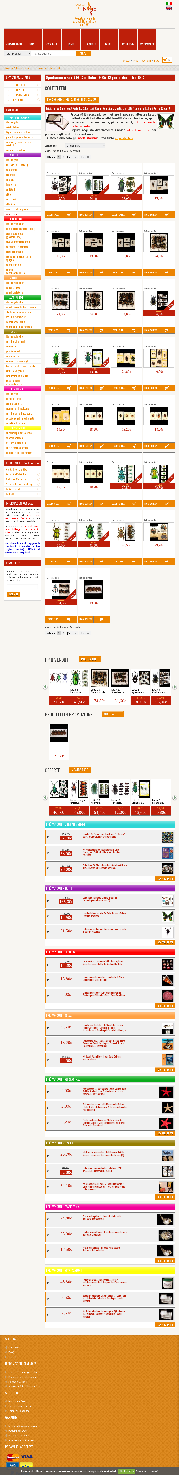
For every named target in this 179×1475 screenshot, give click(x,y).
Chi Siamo (13, 1347)
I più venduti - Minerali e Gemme (65, 824)
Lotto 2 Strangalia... (158, 801)
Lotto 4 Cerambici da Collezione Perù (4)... (123, 225)
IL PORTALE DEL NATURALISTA (22, 463)
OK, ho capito (127, 1471)
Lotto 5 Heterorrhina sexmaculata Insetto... (156, 456)
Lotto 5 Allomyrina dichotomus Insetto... (57, 167)
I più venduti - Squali (59, 1015)
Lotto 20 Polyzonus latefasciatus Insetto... (58, 572)
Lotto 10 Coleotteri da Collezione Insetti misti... (157, 340)
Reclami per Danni (18, 1430)
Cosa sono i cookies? (147, 1471)
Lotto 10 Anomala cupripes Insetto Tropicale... (93, 167)
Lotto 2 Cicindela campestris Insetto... (90, 340)
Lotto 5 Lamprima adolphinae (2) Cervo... (91, 514)
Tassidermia (127, 37)
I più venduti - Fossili (59, 1143)
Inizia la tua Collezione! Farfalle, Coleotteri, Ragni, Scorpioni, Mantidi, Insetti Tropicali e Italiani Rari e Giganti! (108, 108)
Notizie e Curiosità (16, 479)
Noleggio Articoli (17, 1381)
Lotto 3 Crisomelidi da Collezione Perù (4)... (58, 456)
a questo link (124, 138)
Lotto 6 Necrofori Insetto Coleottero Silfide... (157, 514)
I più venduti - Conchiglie (62, 952)
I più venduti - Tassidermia (63, 1207)
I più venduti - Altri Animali (63, 1079)
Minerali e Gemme (13, 37)
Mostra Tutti (89, 659)
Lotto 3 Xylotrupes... (139, 691)
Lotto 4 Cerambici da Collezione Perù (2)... (58, 225)
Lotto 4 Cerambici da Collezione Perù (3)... (90, 225)
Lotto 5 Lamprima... (76, 691)
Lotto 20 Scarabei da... (118, 691)
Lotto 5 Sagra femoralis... (57, 801)
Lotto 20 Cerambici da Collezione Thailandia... (157, 225)
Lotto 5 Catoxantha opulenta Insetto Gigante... (126, 167)
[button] (47, 687)
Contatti (146, 60)
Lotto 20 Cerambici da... (99, 691)
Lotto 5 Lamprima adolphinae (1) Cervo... (59, 514)
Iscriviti (13, 594)
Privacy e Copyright (19, 1435)
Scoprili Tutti (165, 878)
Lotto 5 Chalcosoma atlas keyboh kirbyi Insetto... (158, 283)
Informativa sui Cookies (21, 1440)
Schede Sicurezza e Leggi (19, 484)
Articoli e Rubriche (16, 474)
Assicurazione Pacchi (19, 1406)
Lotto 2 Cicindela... (138, 801)
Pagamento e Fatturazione (22, 1377)
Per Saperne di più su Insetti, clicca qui (72, 99)
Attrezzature (146, 37)
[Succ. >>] (72, 157)
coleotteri (53, 68)
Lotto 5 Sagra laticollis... (77, 801)
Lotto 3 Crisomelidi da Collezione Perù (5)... (91, 456)
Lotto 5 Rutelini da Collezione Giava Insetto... (93, 572)
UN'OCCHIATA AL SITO (18, 78)
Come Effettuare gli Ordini (22, 1372)
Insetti (32, 37)
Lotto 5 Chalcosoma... (159, 691)
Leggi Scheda (53, 214)
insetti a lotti (36, 68)
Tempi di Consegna (18, 1410)
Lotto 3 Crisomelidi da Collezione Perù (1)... (91, 398)
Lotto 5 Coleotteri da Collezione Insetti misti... (125, 340)
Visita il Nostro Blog (16, 469)
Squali (70, 37)
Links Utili (11, 494)
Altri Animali (89, 37)
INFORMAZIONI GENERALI (20, 503)
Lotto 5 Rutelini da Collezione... (58, 746)
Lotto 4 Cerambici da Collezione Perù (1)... (155, 167)
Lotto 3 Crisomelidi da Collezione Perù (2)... (124, 398)
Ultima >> (84, 157)
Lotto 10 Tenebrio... (117, 801)
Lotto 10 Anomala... (96, 801)
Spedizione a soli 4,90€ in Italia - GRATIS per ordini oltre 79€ (95, 77)
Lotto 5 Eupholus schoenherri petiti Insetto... (126, 456)
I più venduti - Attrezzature (64, 1270)
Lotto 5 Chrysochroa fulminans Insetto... (57, 340)
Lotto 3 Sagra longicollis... (57, 691)
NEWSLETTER (13, 563)
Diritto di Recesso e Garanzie (24, 1426)
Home (135, 60)
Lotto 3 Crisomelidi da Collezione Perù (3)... (156, 398)
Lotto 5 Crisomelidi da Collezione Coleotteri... (59, 398)
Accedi (126, 60)
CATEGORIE (12, 110)
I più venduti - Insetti (59, 888)
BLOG (156, 60)
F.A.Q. (11, 1352)
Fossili (108, 37)
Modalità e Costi (17, 1401)
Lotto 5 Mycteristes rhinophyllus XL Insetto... (125, 514)
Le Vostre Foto (13, 489)
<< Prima (50, 157)
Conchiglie (51, 37)
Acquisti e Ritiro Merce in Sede (25, 1386)
